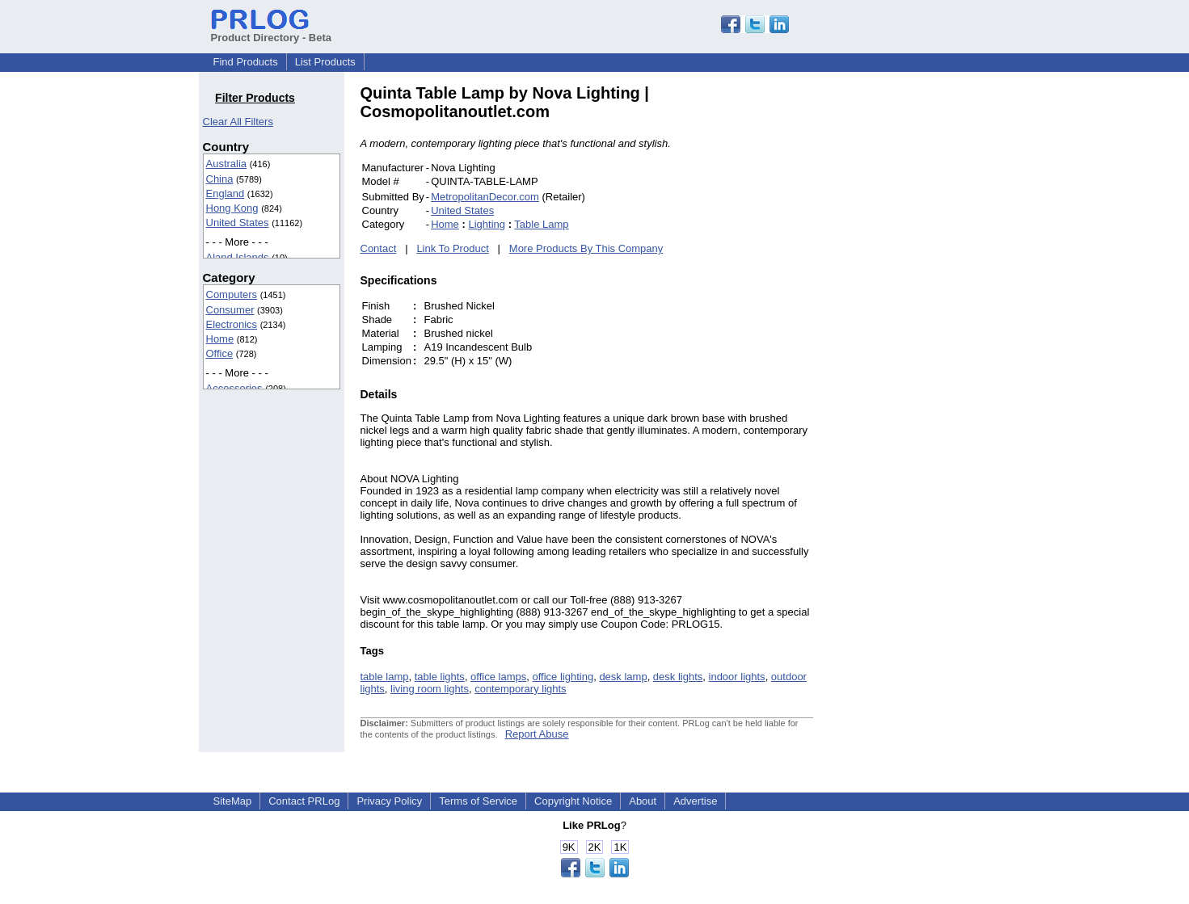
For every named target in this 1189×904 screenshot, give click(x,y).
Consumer (230, 310)
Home (220, 339)
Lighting (486, 224)
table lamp (384, 677)
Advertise (695, 801)
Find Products (245, 62)
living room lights (429, 689)
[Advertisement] (922, 326)
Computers (232, 294)
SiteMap (232, 801)
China (220, 179)
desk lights (677, 677)
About (642, 801)
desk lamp (623, 677)
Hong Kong (232, 208)
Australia (226, 164)
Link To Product (452, 248)
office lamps (498, 677)
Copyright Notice (573, 801)
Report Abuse (537, 734)
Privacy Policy (389, 801)
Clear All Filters (238, 122)
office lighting (562, 677)
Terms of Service (478, 801)
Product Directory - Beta (271, 31)
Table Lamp (541, 224)
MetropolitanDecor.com (485, 197)
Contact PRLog (303, 801)
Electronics (232, 324)
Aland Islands (237, 257)
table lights (440, 677)
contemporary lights (520, 689)
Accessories (234, 388)
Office (220, 353)
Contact (378, 248)
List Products (325, 62)
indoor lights (737, 677)
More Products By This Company (586, 248)
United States (237, 223)
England (225, 193)
